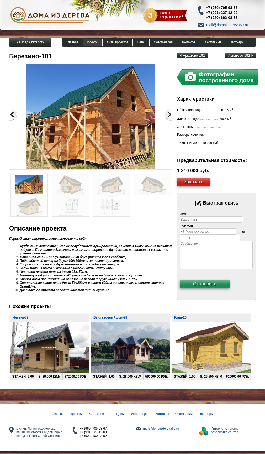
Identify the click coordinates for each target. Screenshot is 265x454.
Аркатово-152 (192, 56)
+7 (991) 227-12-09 (221, 13)
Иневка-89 (20, 317)
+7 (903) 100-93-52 (93, 436)
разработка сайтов (224, 432)
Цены (141, 42)
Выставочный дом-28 (110, 317)
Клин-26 (180, 317)
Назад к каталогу (31, 42)
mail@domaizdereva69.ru (227, 25)
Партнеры (237, 42)
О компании (212, 42)
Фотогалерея (163, 42)
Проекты (92, 42)
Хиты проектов (117, 42)
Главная (72, 42)
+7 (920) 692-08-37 (221, 17)
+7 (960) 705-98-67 (221, 8)
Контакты (188, 42)
